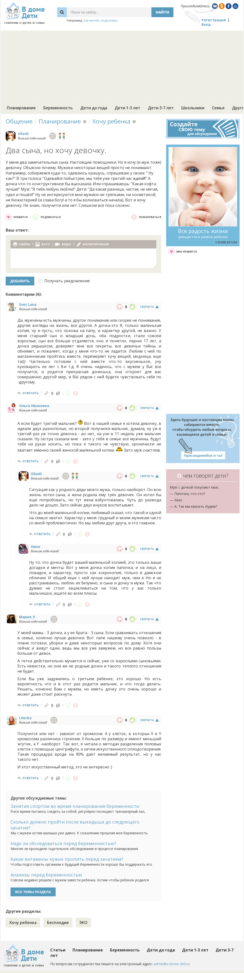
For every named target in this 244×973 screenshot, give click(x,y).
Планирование (21, 108)
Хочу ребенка (111, 121)
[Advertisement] (122, 65)
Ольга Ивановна (34, 405)
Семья (218, 108)
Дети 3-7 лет (161, 108)
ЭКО (83, 922)
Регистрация (214, 20)
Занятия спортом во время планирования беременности (75, 806)
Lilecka (25, 717)
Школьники (192, 108)
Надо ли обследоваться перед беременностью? (63, 843)
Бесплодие (58, 922)
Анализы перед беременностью (46, 875)
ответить (30, 393)
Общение (19, 121)
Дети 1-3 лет (127, 108)
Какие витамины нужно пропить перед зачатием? (67, 859)
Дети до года (93, 108)
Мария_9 (27, 617)
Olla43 (23, 133)
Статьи (57, 950)
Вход (206, 24)
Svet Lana (28, 304)
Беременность (58, 108)
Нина (35, 546)
